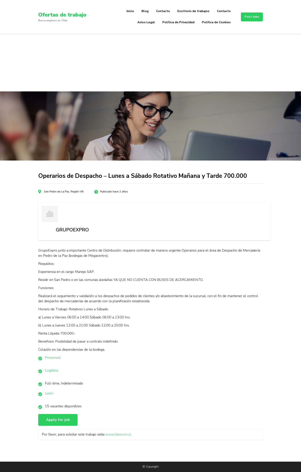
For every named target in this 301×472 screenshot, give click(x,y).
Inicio (130, 11)
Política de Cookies (216, 22)
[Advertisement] (150, 62)
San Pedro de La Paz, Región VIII (64, 191)
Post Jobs (252, 17)
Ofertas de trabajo (62, 14)
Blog (145, 11)
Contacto (163, 11)
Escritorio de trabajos (193, 11)
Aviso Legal (146, 22)
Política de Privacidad (178, 22)
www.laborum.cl (118, 434)
